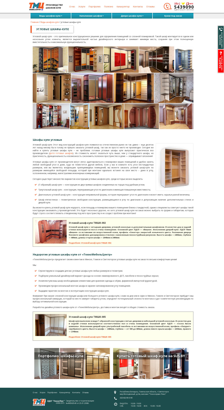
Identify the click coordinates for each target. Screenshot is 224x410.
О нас (72, 6)
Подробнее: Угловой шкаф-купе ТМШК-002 (90, 243)
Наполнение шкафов (91, 15)
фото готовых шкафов (61, 153)
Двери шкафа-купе (132, 15)
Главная (35, 22)
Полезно (108, 6)
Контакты (138, 6)
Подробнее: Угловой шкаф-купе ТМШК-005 (90, 337)
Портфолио (95, 6)
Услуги (81, 6)
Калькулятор (123, 6)
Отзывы (150, 6)
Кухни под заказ (173, 15)
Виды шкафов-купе (50, 15)
